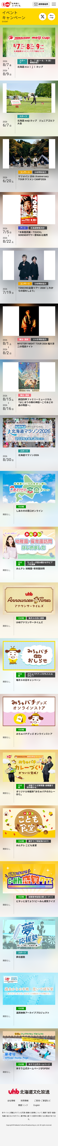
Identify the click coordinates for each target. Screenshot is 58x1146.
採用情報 (25, 1101)
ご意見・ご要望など (42, 1101)
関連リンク (23, 1105)
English (37, 1105)
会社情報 (11, 1101)
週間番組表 (41, 4)
